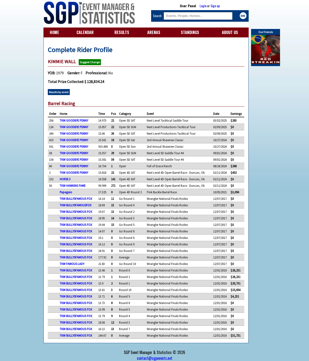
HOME (54, 32)
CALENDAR (85, 32)
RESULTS (121, 32)
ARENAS (153, 32)
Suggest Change (90, 62)
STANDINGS (190, 32)
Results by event (59, 92)
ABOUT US (230, 32)
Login (203, 5)
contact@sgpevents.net (154, 358)
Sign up (215, 5)
